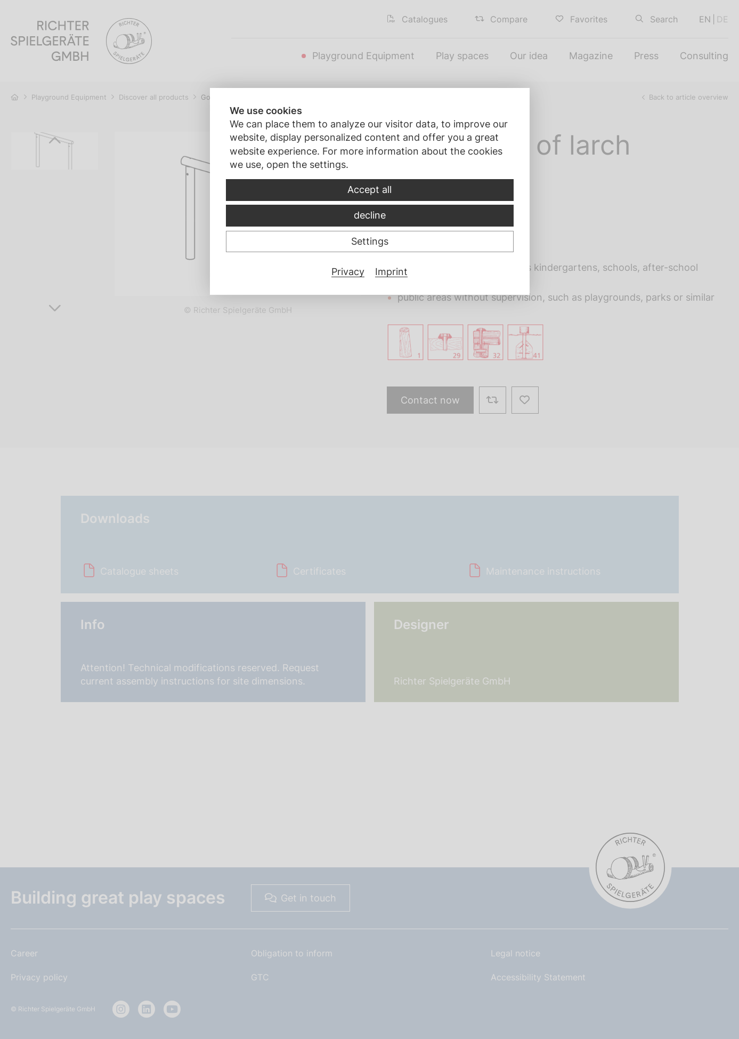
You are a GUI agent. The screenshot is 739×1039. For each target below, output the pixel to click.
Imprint (391, 271)
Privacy (347, 271)
